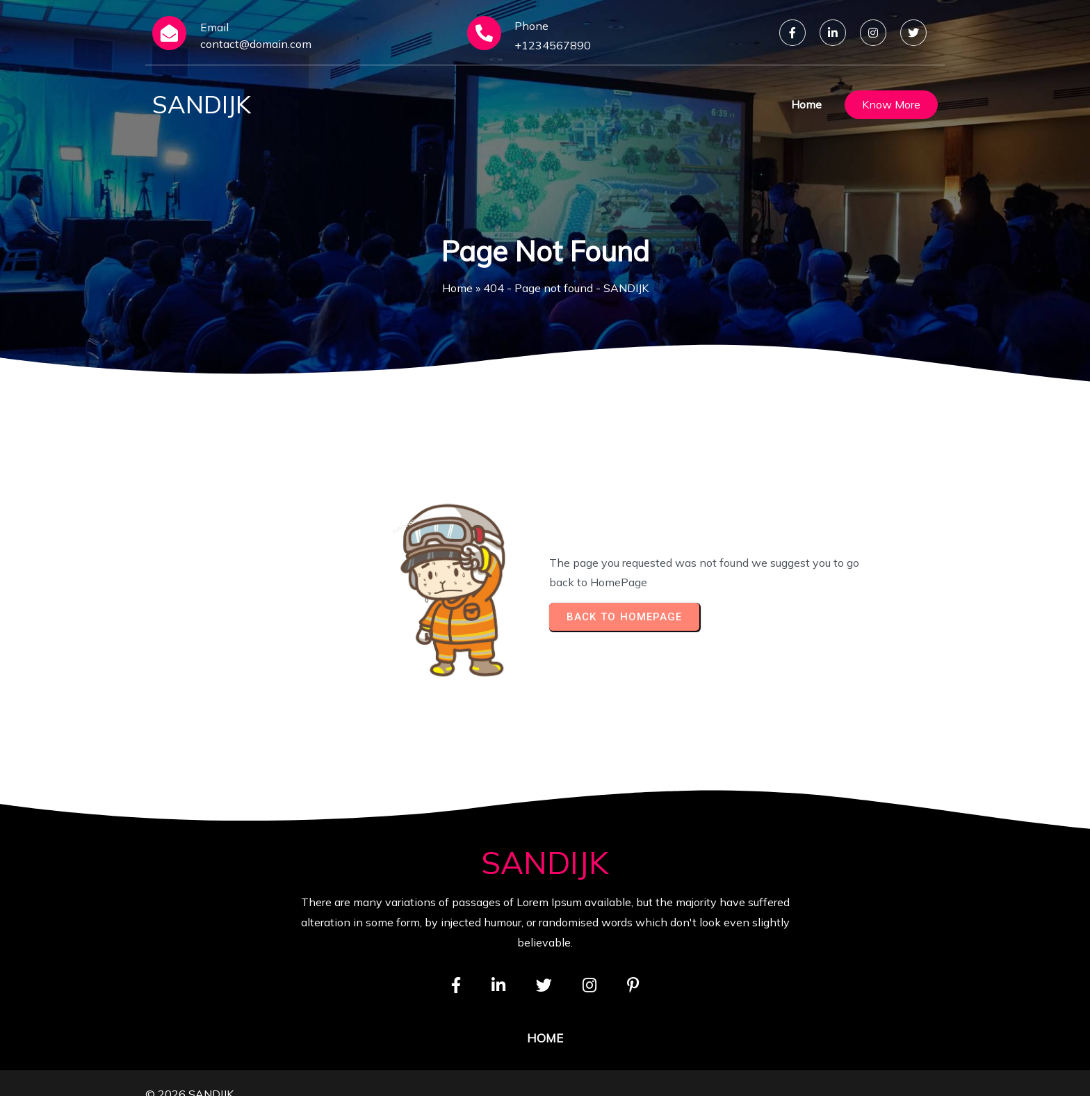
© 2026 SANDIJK (189, 1072)
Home (457, 288)
